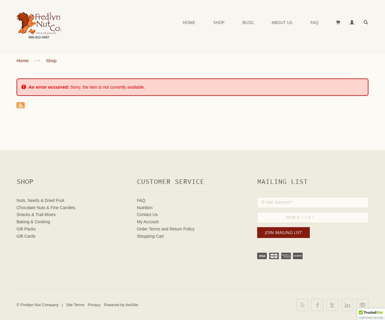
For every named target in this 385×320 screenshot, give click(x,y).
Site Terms (75, 305)
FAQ (314, 22)
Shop (218, 22)
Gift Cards (26, 236)
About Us (282, 22)
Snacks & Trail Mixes (36, 214)
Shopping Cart (150, 236)
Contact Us (147, 214)
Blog (248, 22)
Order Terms (148, 229)
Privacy (94, 305)
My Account (148, 221)
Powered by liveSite (121, 305)
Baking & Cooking (33, 221)
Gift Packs (26, 229)
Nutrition (144, 207)
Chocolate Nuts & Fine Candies (46, 207)
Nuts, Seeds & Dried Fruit (40, 200)
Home (189, 22)
